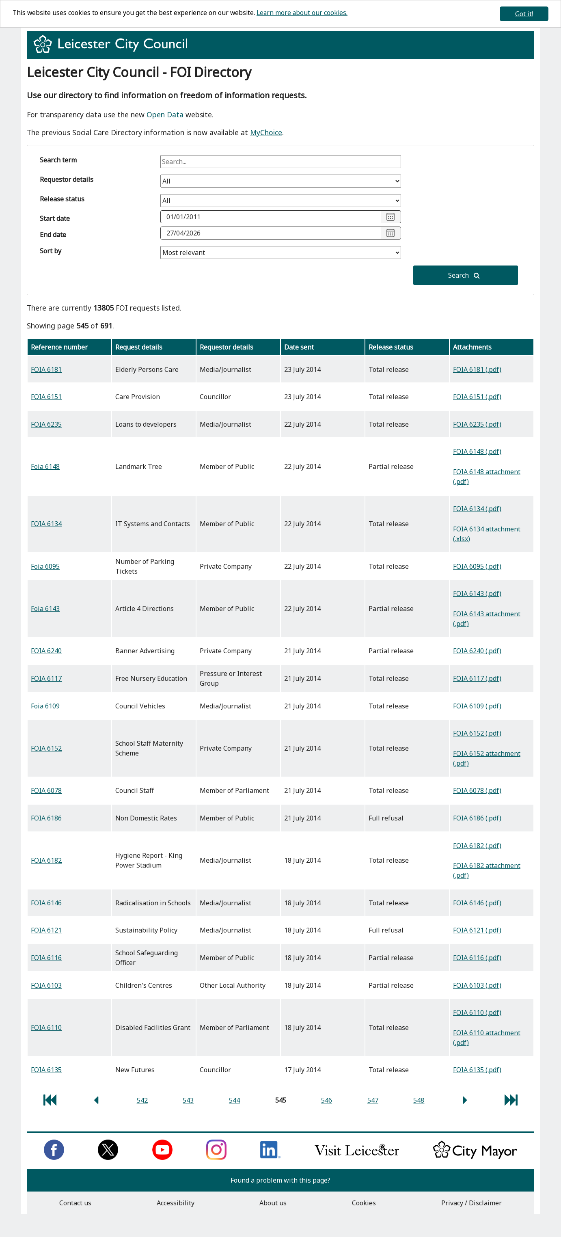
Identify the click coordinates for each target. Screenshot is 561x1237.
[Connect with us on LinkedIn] (270, 1157)
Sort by (50, 250)
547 (372, 1100)
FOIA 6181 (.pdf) (477, 369)
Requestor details (66, 179)
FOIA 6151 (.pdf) (477, 396)
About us (273, 1202)
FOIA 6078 (46, 790)
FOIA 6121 (46, 930)
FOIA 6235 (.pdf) (477, 424)
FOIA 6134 (46, 523)
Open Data (165, 114)
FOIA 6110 (46, 1027)
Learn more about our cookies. (306, 13)
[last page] (511, 1102)
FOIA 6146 (46, 902)
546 (326, 1100)
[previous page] (96, 1102)
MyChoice (266, 132)
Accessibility (175, 1202)
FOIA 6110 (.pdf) (477, 1012)
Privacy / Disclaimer (471, 1202)
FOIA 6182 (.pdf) (477, 845)
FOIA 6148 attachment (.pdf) (486, 476)
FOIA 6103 (46, 985)
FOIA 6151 (46, 396)
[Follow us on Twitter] (108, 1157)
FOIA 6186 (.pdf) (477, 818)
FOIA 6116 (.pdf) (477, 957)
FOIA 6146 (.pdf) (477, 902)
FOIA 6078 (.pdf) (477, 790)
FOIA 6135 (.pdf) (477, 1069)
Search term (58, 159)
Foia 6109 (45, 706)
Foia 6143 (45, 608)
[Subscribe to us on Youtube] (162, 1157)
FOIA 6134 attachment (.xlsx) (486, 534)
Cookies (364, 1202)
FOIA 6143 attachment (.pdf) (486, 618)
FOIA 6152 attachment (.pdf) (486, 758)
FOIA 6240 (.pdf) (477, 650)
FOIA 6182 (46, 860)
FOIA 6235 (46, 424)
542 (142, 1100)
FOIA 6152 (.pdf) (477, 733)
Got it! (524, 13)
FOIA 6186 (46, 818)
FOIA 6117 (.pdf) (477, 678)
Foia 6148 (45, 466)
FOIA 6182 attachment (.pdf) (486, 870)
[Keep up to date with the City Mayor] (475, 1157)
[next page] (465, 1102)
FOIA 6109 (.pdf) (477, 706)
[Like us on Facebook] (54, 1157)
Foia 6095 (45, 566)
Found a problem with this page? (280, 1180)
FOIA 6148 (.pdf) (477, 451)
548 (418, 1100)
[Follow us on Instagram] (216, 1157)
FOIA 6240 (46, 650)
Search (464, 275)
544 (234, 1100)
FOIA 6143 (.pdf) (477, 593)
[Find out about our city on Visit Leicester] (357, 1157)
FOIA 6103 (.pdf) (477, 985)
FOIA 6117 (46, 678)
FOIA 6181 (46, 369)
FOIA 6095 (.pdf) (477, 566)
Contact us (75, 1202)
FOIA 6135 (46, 1069)
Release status (62, 198)
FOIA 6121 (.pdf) (477, 930)
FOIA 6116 (46, 957)
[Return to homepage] (113, 51)
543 (188, 1100)
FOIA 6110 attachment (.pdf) (486, 1037)
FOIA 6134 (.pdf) (477, 508)
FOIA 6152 (46, 748)
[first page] (50, 1102)
